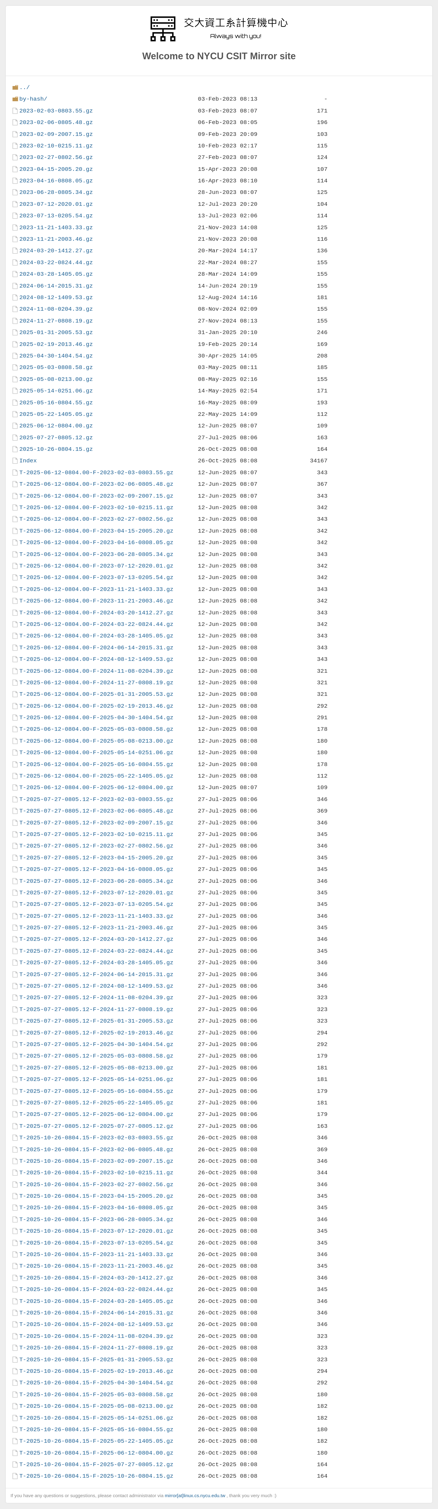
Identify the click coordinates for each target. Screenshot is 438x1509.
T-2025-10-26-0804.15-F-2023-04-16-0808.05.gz (96, 1207)
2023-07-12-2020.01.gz (56, 204)
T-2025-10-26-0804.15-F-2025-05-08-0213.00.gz (96, 1406)
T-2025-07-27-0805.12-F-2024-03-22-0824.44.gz (96, 951)
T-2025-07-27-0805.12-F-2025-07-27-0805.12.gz (96, 1126)
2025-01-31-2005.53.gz (56, 332)
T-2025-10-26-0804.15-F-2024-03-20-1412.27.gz (96, 1278)
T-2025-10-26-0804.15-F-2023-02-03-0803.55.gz (96, 1138)
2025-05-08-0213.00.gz (56, 379)
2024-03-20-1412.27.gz (56, 251)
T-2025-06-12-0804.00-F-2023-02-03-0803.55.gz (96, 472)
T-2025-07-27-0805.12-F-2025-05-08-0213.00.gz (96, 1068)
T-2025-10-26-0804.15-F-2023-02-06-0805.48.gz (96, 1149)
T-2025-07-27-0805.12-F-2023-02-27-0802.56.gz (96, 846)
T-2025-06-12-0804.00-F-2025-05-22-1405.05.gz (96, 776)
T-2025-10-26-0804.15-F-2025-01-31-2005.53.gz (96, 1359)
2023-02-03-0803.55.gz (56, 111)
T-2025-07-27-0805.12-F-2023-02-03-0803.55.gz (96, 799)
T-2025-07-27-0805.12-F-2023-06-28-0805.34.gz (96, 881)
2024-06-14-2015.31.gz (56, 286)
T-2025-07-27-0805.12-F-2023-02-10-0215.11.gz (96, 834)
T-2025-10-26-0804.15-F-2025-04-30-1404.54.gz (96, 1383)
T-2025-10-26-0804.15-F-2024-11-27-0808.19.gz (96, 1348)
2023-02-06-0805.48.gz (56, 122)
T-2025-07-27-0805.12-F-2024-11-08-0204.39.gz (96, 997)
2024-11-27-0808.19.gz (56, 321)
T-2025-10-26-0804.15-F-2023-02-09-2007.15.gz (96, 1161)
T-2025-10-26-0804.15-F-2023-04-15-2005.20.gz (96, 1196)
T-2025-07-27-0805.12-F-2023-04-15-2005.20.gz (96, 858)
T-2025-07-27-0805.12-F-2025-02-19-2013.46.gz (96, 1033)
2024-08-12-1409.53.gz (56, 297)
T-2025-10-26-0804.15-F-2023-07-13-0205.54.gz (96, 1243)
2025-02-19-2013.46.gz (56, 344)
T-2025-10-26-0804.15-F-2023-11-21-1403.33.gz (96, 1254)
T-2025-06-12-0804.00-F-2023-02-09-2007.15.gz (96, 496)
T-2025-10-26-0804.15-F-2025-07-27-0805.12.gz (96, 1464)
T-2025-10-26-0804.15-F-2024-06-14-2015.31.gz (96, 1313)
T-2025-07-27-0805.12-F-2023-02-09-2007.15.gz (96, 823)
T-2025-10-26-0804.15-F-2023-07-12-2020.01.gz (96, 1231)
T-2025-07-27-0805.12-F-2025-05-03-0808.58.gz (96, 1056)
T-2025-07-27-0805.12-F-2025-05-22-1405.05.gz (96, 1103)
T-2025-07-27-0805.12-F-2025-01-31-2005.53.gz (96, 1021)
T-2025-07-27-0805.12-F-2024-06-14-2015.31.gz (96, 974)
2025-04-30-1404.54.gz (56, 356)
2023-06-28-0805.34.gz (56, 192)
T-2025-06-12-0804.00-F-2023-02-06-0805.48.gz (96, 484)
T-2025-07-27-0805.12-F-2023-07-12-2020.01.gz (96, 893)
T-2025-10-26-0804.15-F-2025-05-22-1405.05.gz (96, 1441)
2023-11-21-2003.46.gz (56, 239)
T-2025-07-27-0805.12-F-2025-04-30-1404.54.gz (96, 1044)
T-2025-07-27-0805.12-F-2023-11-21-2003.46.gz (96, 928)
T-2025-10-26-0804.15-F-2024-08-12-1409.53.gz (96, 1324)
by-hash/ (33, 99)
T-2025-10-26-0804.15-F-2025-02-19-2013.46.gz (96, 1371)
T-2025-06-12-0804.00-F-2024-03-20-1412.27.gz (96, 613)
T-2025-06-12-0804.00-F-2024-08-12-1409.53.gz (96, 659)
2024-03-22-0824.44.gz (56, 262)
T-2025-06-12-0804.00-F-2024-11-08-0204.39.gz (96, 671)
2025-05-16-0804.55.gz (56, 403)
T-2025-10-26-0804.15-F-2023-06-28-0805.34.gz (96, 1219)
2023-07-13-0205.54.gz (56, 216)
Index (28, 461)
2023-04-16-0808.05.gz (56, 181)
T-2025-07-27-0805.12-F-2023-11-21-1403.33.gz (96, 916)
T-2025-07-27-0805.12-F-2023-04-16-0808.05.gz (96, 869)
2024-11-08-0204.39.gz (56, 309)
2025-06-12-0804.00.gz (56, 426)
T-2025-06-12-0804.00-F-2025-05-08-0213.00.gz (96, 741)
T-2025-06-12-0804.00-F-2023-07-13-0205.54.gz (96, 577)
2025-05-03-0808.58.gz (56, 367)
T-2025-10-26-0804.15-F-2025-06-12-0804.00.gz (96, 1453)
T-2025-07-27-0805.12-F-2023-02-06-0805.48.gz (96, 811)
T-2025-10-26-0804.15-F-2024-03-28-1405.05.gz (96, 1301)
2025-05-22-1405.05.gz (56, 414)
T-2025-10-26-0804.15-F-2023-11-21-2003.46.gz (96, 1266)
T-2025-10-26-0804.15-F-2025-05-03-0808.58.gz (96, 1394)
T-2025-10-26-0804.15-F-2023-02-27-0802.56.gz (96, 1184)
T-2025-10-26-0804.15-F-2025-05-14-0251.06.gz (96, 1418)
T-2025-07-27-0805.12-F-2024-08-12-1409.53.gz (96, 986)
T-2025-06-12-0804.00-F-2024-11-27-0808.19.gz (96, 683)
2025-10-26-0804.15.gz (56, 449)
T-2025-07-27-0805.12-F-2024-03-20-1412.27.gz (96, 939)
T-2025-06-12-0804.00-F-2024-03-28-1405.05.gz (96, 636)
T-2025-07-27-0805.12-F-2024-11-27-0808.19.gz (96, 1009)
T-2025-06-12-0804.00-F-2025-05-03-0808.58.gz (96, 729)
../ (24, 87)
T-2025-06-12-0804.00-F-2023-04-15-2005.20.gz (96, 531)
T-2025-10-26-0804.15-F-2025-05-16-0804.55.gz (96, 1429)
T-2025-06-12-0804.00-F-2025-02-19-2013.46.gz (96, 706)
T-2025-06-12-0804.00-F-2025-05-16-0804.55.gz (96, 764)
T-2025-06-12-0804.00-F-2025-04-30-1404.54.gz (96, 717)
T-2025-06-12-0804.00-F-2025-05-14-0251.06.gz (96, 752)
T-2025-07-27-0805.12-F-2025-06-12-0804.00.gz (96, 1114)
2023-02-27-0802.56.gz (56, 157)
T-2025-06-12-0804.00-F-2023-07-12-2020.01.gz (96, 566)
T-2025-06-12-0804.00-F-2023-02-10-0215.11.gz (96, 507)
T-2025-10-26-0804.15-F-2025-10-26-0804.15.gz (96, 1476)
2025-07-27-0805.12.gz (56, 437)
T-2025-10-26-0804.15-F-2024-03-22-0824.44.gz (96, 1289)
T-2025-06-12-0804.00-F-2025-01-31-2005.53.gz (96, 694)
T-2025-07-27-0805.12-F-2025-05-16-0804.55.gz (96, 1091)
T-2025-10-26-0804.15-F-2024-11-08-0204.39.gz (96, 1336)
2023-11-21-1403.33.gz (56, 227)
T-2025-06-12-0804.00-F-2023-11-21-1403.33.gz (96, 589)
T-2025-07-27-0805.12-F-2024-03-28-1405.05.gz (96, 962)
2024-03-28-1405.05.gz (56, 274)
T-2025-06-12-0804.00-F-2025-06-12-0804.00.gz (96, 787)
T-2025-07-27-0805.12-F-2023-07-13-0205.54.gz (96, 904)
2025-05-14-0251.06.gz (56, 391)
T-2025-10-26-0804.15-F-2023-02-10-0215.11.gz (96, 1173)
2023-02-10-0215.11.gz (56, 146)
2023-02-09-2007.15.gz (56, 134)
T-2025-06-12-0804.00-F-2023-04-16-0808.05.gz (96, 542)
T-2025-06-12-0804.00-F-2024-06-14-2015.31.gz (96, 648)
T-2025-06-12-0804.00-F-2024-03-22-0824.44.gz (96, 624)
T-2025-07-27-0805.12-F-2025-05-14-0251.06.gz (96, 1079)
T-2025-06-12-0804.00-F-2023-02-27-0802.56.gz (96, 519)
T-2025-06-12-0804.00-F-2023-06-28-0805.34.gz (96, 554)
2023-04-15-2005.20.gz (56, 169)
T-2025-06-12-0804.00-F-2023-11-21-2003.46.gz (96, 601)
